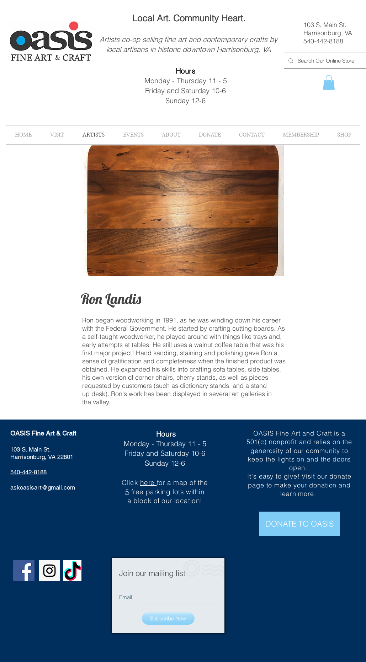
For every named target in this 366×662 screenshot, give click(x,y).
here (148, 482)
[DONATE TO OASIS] (299, 524)
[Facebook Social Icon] (24, 570)
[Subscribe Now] (168, 618)
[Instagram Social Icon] (49, 570)
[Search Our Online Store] (329, 60)
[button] (329, 82)
